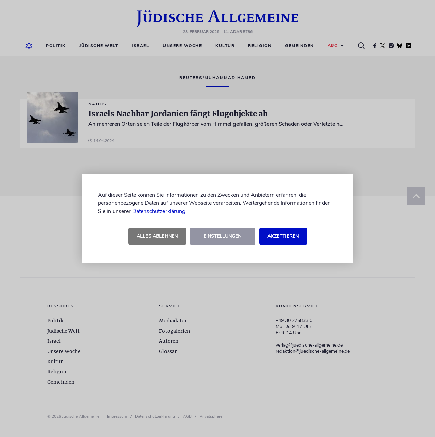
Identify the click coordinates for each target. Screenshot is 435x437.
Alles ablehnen (157, 236)
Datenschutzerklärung (158, 211)
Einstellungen (222, 236)
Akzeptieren (283, 236)
